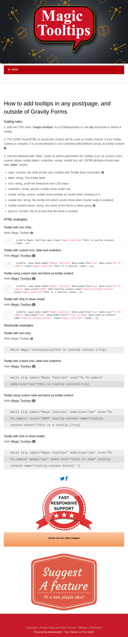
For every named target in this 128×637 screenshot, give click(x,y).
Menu (13, 69)
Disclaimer (96, 627)
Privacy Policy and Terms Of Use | (59, 627)
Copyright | (32, 627)
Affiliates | (83, 627)
